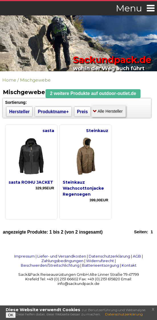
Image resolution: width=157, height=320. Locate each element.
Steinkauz (97, 130)
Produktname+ (53, 111)
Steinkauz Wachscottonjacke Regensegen (83, 188)
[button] (93, 93)
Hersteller (19, 111)
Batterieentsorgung (100, 265)
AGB (137, 256)
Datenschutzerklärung (109, 256)
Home (9, 80)
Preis (82, 111)
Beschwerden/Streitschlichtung (50, 265)
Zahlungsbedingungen (62, 260)
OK (10, 315)
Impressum (24, 256)
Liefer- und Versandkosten (61, 256)
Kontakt (129, 265)
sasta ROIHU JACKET (31, 182)
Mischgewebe (35, 80)
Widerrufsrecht (100, 260)
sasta (48, 130)
